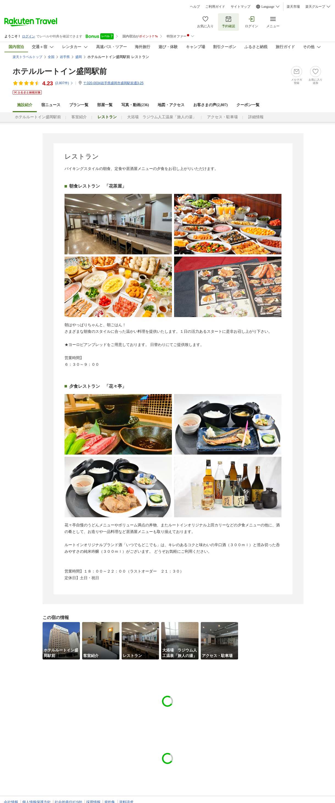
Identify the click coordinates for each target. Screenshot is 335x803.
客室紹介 (79, 117)
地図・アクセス (171, 105)
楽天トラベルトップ (27, 57)
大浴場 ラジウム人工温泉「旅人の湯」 (161, 117)
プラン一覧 (78, 105)
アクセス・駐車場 (222, 117)
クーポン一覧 (247, 105)
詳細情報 (256, 117)
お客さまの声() (210, 105)
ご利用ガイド (215, 7)
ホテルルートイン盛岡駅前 (60, 71)
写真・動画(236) (135, 105)
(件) (64, 83)
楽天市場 (293, 7)
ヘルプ (195, 7)
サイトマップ (240, 7)
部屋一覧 (105, 105)
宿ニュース (50, 105)
